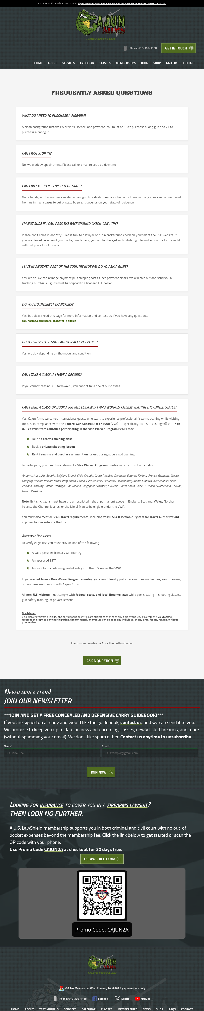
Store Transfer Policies (95, 962)
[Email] (150, 717)
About (90, 30)
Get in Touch (177, 13)
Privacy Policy (40, 962)
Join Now (98, 738)
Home (77, 30)
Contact (144, 46)
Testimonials (49, 919)
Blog (182, 30)
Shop (195, 30)
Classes (143, 30)
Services (107, 30)
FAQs (172, 919)
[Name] (52, 717)
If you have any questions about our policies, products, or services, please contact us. (122, 3)
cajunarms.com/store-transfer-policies (137, 221)
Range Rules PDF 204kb (65, 962)
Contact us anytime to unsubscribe (155, 700)
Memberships (164, 30)
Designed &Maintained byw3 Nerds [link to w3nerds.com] (185, 958)
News (147, 919)
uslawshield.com (74, 831)
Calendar (125, 30)
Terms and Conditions (17, 962)
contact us (131, 686)
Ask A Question (98, 623)
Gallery (127, 46)
